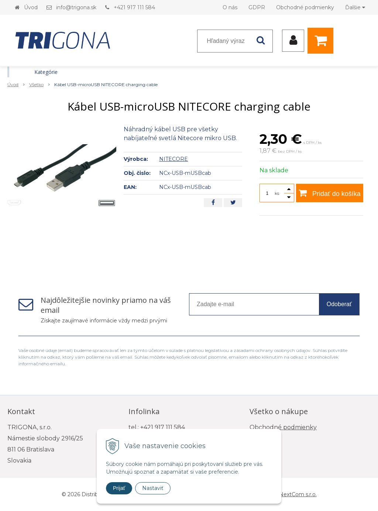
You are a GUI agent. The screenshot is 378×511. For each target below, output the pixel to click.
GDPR (256, 7)
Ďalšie (355, 7)
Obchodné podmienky (305, 7)
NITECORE (173, 159)
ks (277, 193)
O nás (230, 7)
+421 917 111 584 (134, 7)
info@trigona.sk (76, 7)
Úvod (31, 7)
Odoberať (339, 304)
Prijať (119, 488)
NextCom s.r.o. (298, 494)
